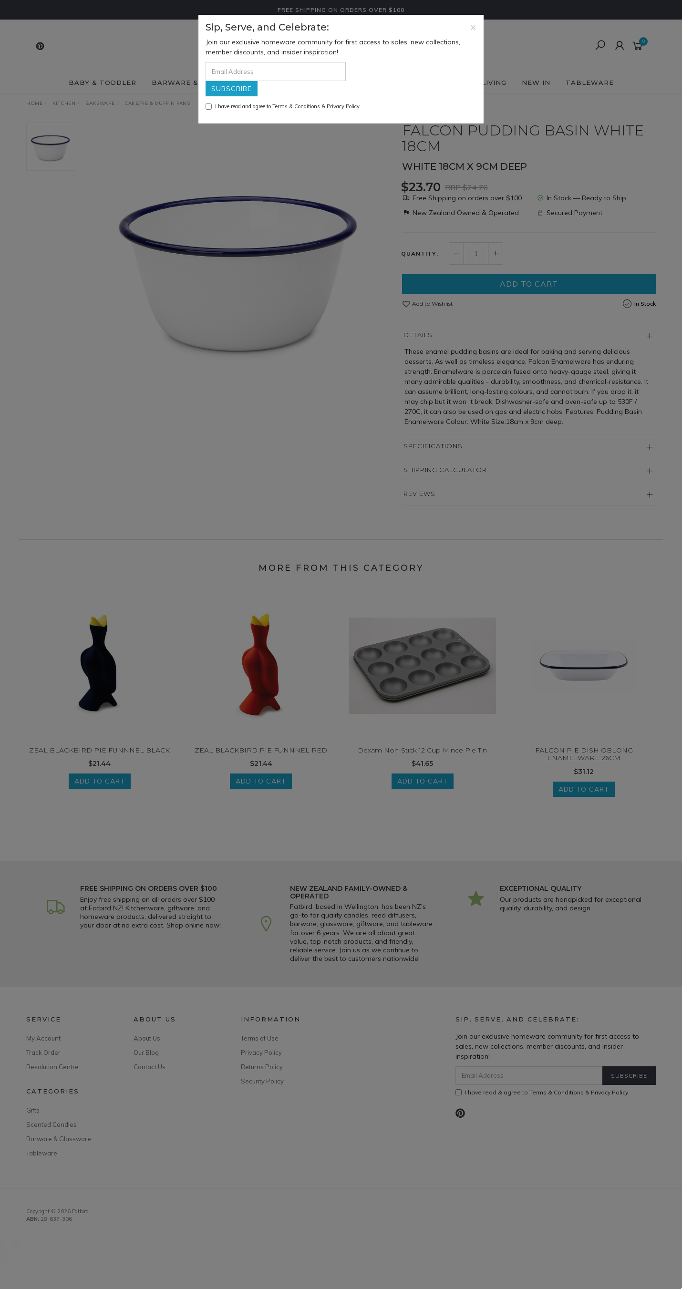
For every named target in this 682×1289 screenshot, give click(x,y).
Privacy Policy (343, 106)
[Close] (473, 27)
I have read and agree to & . (283, 106)
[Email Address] (276, 71)
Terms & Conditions (296, 106)
